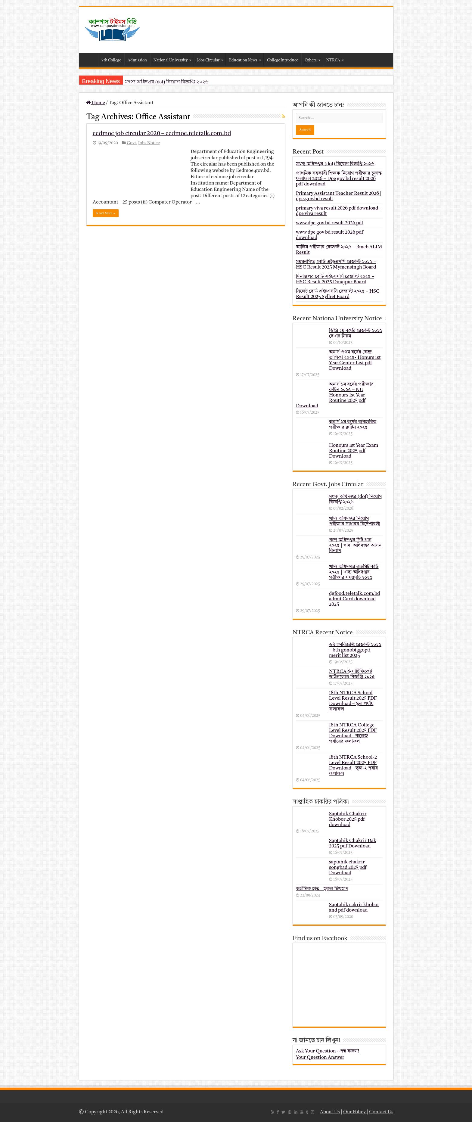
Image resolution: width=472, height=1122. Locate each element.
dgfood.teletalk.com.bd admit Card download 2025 (354, 599)
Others (311, 60)
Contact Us (381, 1112)
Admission (137, 60)
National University (171, 60)
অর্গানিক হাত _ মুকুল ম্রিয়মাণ (322, 889)
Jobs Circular (208, 60)
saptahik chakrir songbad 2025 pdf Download (347, 867)
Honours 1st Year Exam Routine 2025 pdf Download (353, 451)
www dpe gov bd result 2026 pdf (329, 223)
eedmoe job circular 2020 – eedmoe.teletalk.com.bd (162, 134)
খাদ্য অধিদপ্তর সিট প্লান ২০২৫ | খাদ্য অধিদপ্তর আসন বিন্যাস (355, 545)
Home (90, 59)
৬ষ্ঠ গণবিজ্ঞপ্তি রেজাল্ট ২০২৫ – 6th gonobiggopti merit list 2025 (355, 650)
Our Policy (355, 1112)
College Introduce (282, 60)
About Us (330, 1112)
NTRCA (333, 60)
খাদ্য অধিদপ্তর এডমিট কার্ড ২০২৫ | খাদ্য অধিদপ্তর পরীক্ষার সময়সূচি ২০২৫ (354, 572)
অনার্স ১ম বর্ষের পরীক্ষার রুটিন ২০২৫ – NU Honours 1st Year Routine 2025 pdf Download (335, 395)
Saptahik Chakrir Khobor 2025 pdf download (348, 819)
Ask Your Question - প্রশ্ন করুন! (327, 1051)
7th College (111, 60)
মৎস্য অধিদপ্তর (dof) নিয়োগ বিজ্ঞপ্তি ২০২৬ (166, 81)
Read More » (105, 213)
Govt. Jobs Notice (143, 143)
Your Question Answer (320, 1057)
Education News (243, 60)
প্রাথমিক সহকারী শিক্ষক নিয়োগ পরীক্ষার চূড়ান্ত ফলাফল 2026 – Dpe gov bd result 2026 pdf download (339, 179)
